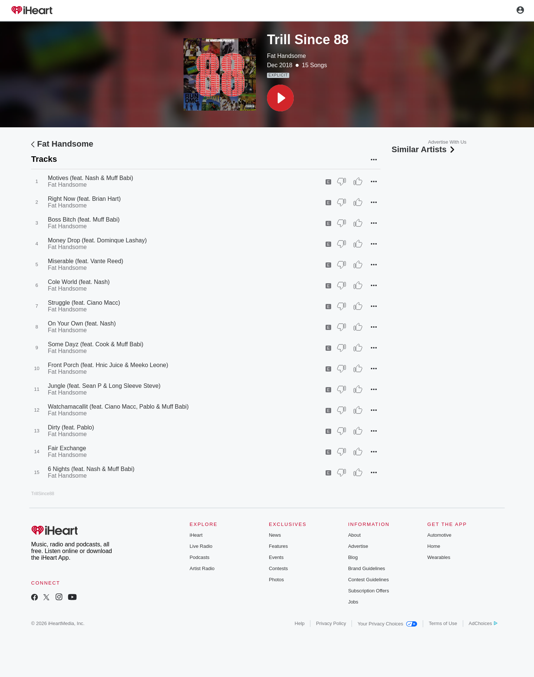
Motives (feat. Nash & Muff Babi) (90, 178)
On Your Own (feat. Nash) (82, 323)
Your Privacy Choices (387, 624)
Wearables (438, 557)
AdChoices (483, 623)
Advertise (358, 546)
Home (433, 546)
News (275, 535)
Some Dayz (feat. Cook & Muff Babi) (96, 344)
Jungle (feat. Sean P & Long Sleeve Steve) (104, 386)
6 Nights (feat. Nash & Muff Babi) (91, 469)
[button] (280, 98)
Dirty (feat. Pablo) (71, 427)
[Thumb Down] (341, 181)
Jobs (353, 602)
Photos (276, 579)
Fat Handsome (286, 56)
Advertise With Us (447, 142)
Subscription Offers (368, 590)
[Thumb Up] (358, 181)
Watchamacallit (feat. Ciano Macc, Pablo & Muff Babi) (118, 406)
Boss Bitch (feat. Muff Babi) (84, 219)
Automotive (439, 535)
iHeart (195, 535)
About (354, 535)
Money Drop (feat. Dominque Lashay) (97, 240)
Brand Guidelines (366, 568)
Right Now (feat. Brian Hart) (84, 199)
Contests (278, 568)
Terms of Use (443, 623)
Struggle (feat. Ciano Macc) (84, 303)
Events (276, 557)
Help (300, 623)
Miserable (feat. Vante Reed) (85, 261)
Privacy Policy (331, 623)
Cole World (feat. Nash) (79, 282)
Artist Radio (201, 568)
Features (278, 546)
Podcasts (199, 557)
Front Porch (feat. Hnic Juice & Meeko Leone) (108, 365)
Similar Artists (424, 149)
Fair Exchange (67, 448)
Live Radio (200, 546)
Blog (353, 557)
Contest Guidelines (368, 579)
